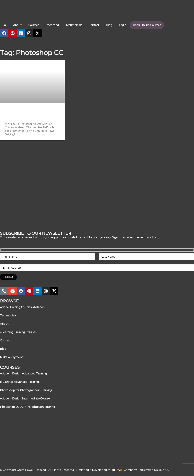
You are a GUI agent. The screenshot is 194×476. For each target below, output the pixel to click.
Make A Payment (11, 357)
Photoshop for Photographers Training (26, 390)
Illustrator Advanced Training (19, 381)
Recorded (52, 25)
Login (122, 25)
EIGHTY (117, 470)
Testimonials (74, 25)
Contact (94, 25)
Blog (109, 25)
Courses (33, 25)
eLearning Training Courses (18, 332)
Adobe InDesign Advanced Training (23, 373)
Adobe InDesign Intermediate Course (25, 398)
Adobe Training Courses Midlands (22, 307)
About (17, 25)
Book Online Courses (147, 25)
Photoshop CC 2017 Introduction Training (27, 406)
